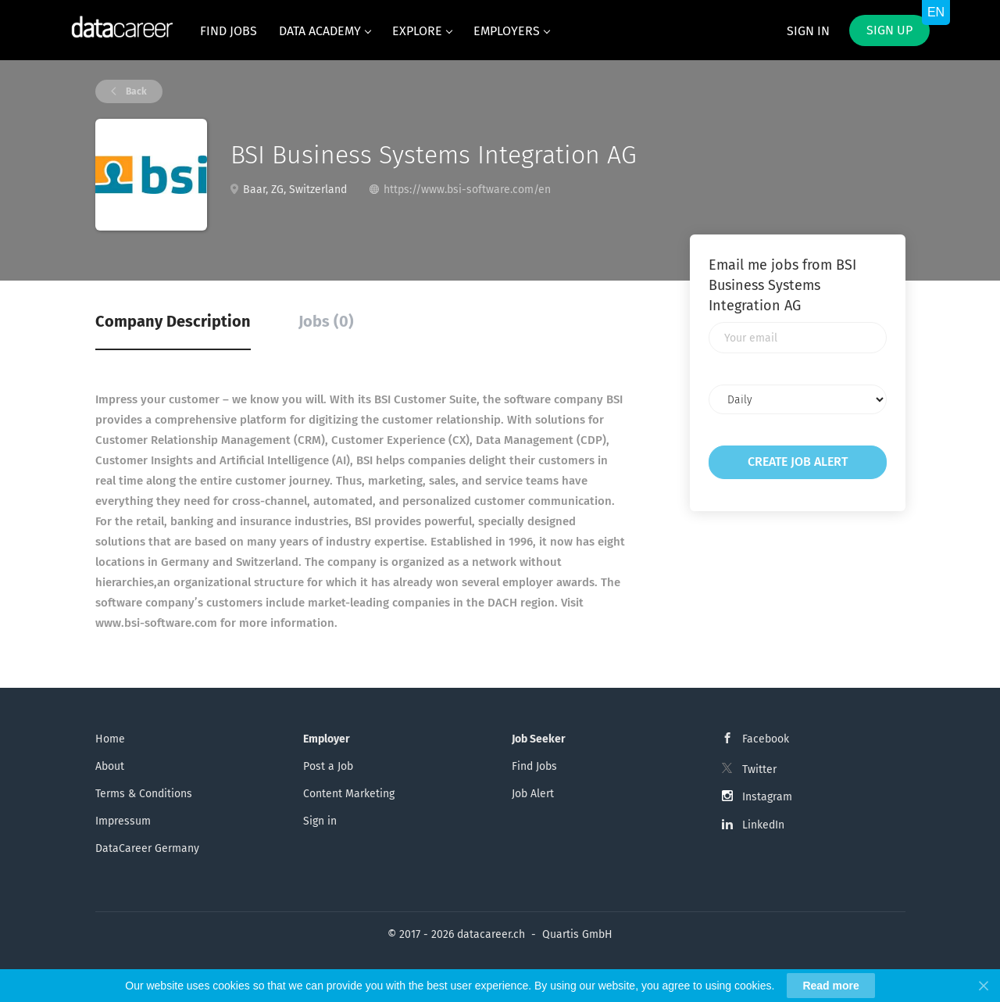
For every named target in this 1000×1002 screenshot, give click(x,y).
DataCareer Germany (147, 848)
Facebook (765, 739)
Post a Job (328, 766)
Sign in (808, 30)
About (109, 766)
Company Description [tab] (173, 321)
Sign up (889, 30)
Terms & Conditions (143, 793)
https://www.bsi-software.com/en (467, 189)
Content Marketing (349, 793)
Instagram (767, 796)
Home (110, 739)
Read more (830, 985)
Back (135, 91)
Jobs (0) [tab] (326, 321)
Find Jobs (534, 766)
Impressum (123, 821)
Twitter (759, 769)
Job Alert (533, 793)
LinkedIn (763, 825)
